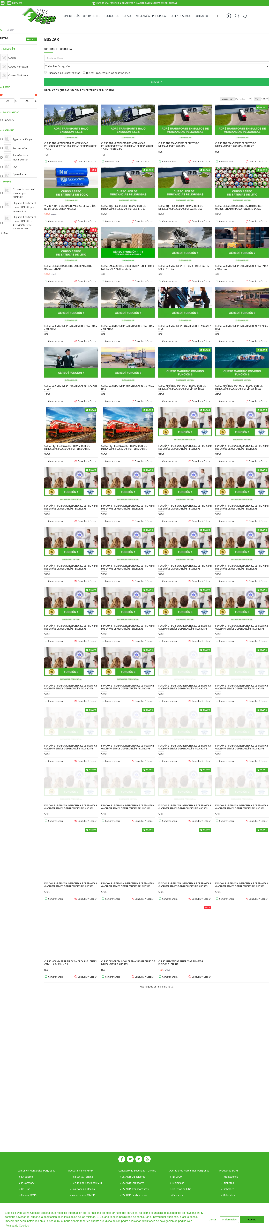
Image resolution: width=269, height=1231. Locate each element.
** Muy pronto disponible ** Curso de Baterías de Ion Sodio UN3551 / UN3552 (69, 200)
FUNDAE (7, 181)
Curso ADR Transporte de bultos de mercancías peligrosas (178, 137)
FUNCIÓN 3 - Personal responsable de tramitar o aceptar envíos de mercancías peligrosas (184, 656)
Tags (5, 233)
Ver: (258, 91)
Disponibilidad (11, 112)
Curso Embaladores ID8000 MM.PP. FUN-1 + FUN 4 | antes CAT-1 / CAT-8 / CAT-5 (127, 260)
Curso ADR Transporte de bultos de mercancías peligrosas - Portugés (235, 137)
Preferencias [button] (229, 1219)
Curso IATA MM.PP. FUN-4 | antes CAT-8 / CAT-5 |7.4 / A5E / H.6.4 (70, 320)
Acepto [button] (252, 1219)
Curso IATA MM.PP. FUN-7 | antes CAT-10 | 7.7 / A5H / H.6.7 (70, 380)
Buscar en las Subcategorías (62, 65)
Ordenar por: (223, 91)
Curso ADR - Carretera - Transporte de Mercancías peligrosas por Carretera (123, 200)
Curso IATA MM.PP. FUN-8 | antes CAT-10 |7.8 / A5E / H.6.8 (127, 380)
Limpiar (32, 39)
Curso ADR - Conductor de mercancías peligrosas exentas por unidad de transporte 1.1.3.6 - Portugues (127, 138)
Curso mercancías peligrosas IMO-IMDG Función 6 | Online (180, 1045)
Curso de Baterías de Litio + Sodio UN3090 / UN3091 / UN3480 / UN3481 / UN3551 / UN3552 (238, 200)
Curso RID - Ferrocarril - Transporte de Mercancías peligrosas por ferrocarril (67, 440)
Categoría (8, 130)
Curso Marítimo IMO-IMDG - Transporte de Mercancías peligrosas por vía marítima (182, 380)
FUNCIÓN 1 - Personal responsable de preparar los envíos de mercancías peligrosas (185, 440)
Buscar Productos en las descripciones (106, 65)
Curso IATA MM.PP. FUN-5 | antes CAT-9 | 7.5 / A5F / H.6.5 (184, 320)
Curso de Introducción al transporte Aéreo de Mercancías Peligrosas (128, 1045)
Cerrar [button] (212, 1219)
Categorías (9, 48)
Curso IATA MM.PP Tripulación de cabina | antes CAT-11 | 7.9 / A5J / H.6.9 (70, 1045)
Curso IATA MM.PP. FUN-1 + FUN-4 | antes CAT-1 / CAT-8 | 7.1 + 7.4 (183, 260)
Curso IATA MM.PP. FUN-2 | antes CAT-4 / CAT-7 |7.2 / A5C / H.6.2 (241, 260)
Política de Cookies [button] (17, 1225)
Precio (6, 87)
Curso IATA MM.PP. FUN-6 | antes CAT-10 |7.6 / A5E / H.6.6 (241, 320)
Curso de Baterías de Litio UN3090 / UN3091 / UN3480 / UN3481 (68, 260)
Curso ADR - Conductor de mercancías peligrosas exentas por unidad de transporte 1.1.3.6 (70, 138)
